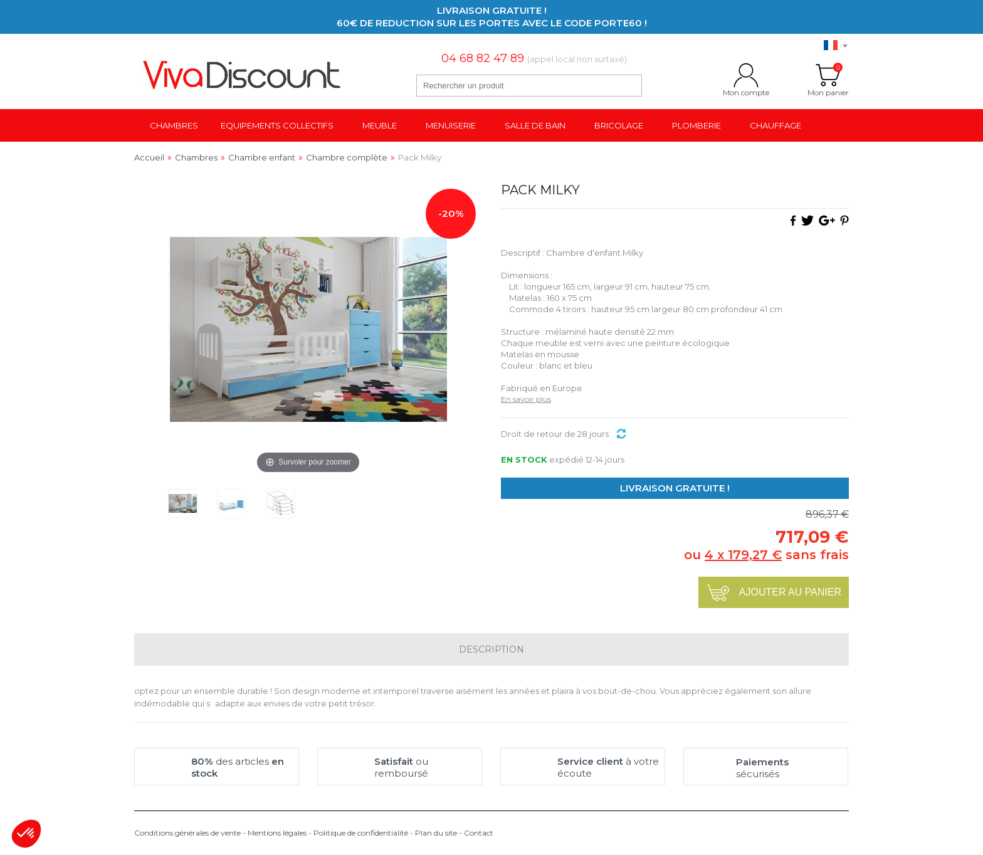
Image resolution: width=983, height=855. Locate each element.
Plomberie (696, 125)
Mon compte (746, 75)
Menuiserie (451, 125)
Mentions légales (277, 832)
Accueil (149, 157)
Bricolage (618, 125)
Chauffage (775, 125)
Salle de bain (535, 125)
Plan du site (436, 832)
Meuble (379, 125)
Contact (478, 832)
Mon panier (828, 75)
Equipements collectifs (277, 125)
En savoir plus (526, 399)
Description (491, 649)
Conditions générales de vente (187, 832)
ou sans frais (766, 554)
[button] (26, 834)
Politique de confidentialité (360, 832)
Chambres (174, 125)
